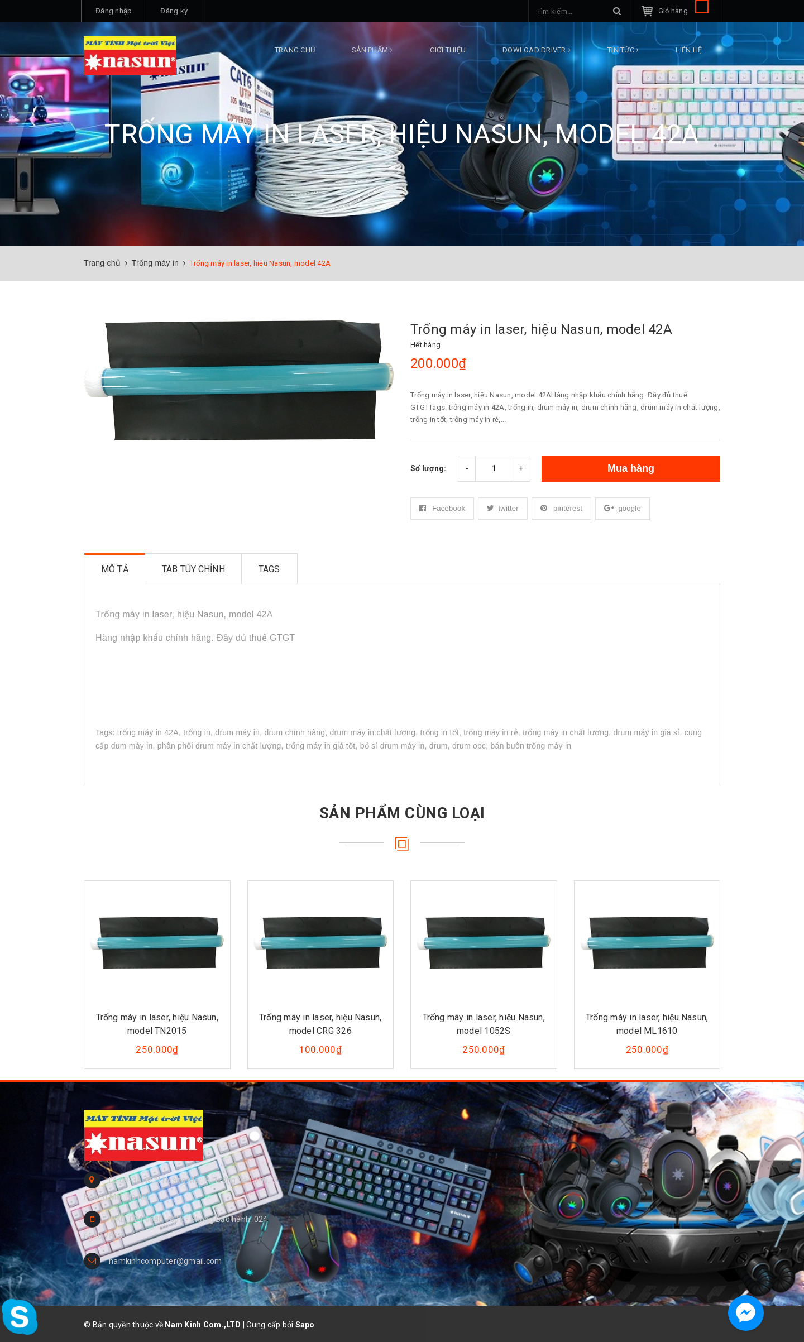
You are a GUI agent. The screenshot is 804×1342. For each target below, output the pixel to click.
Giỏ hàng (683, 11)
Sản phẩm (372, 50)
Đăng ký (174, 11)
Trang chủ (295, 50)
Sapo (305, 1324)
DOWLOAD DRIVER (536, 50)
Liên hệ (689, 50)
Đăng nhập (113, 11)
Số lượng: (428, 468)
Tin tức (623, 50)
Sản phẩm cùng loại (402, 812)
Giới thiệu (448, 50)
